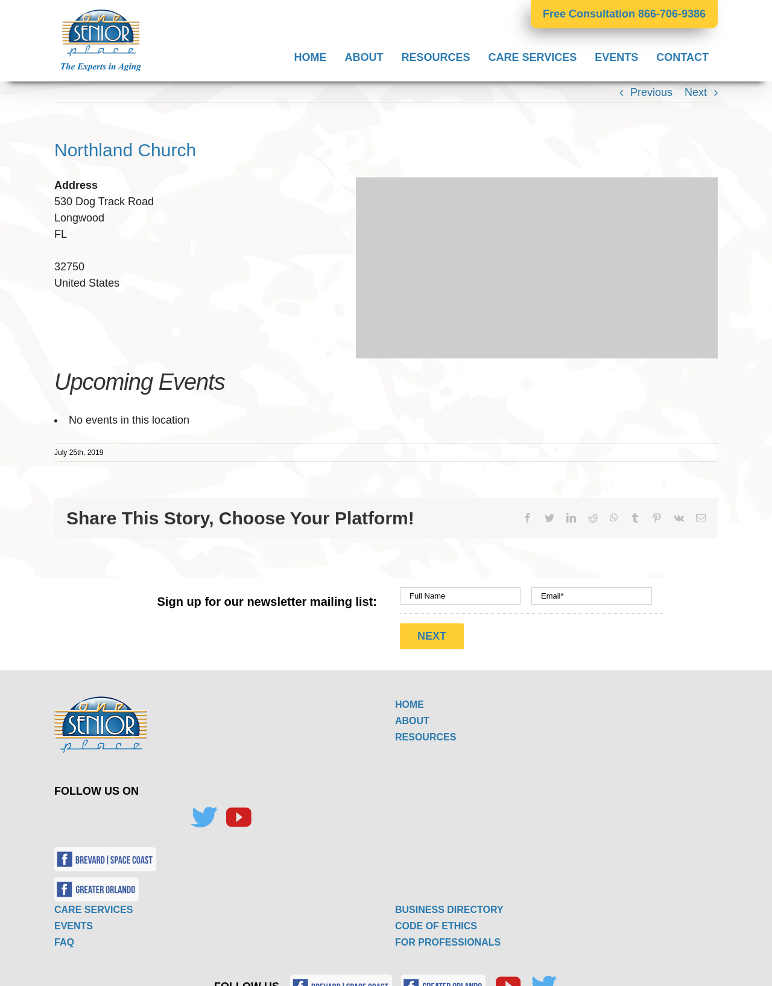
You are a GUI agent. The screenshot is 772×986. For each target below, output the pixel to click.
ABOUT (412, 718)
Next (696, 92)
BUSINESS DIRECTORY (449, 907)
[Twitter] (204, 815)
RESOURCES (425, 734)
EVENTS (73, 923)
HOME (409, 701)
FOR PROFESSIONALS (448, 939)
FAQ (64, 939)
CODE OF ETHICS (436, 923)
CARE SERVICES (93, 907)
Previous (651, 92)
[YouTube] (238, 815)
